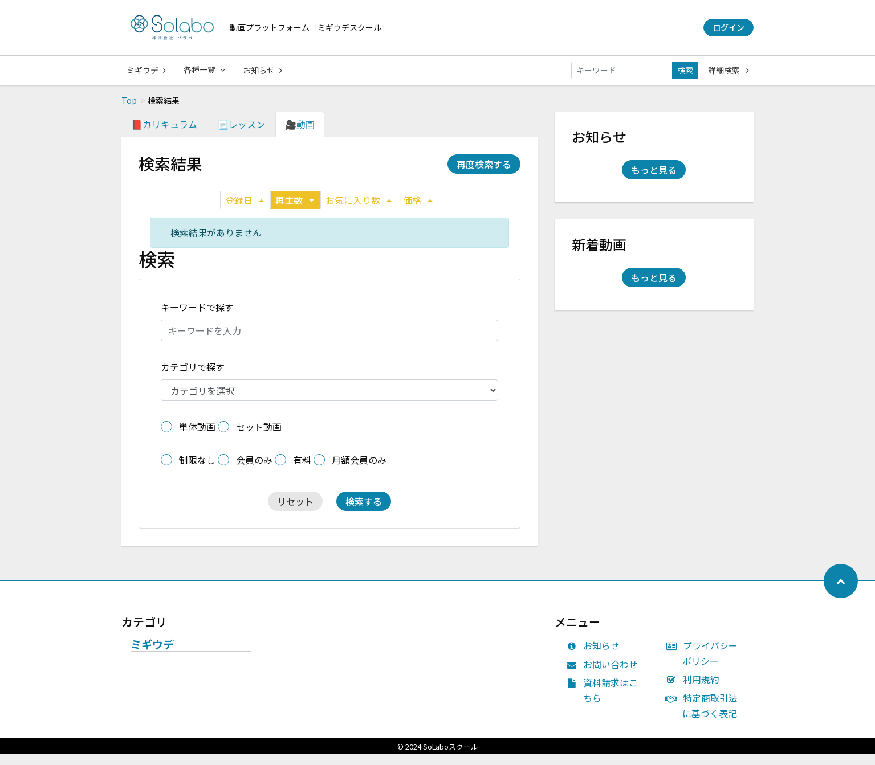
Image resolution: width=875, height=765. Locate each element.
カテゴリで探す (193, 378)
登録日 (244, 211)
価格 (418, 211)
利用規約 (695, 690)
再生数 (294, 211)
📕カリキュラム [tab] (164, 135)
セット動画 (259, 438)
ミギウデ (146, 70)
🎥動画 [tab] (300, 135)
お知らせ (263, 70)
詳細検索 (728, 70)
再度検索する (484, 175)
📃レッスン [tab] (241, 135)
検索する (363, 512)
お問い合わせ (605, 675)
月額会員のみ (359, 471)
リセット (295, 512)
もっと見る (654, 181)
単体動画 (197, 438)
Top (129, 111)
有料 (302, 471)
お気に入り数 (358, 211)
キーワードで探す (197, 318)
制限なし (197, 471)
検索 (685, 70)
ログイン (728, 27)
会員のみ (254, 471)
